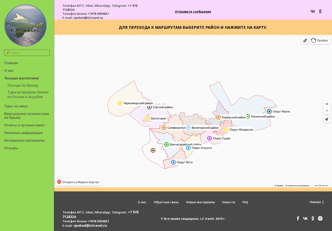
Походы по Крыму (22, 85)
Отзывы (11, 148)
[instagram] (320, 220)
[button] (193, 12)
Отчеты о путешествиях (24, 125)
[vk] (312, 13)
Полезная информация (23, 133)
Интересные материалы (24, 140)
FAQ (245, 202)
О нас (9, 70)
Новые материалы (200, 202)
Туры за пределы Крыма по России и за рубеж (27, 94)
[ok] (320, 13)
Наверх (317, 202)
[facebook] (298, 220)
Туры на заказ (16, 106)
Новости (228, 202)
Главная (11, 63)
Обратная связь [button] (166, 202)
